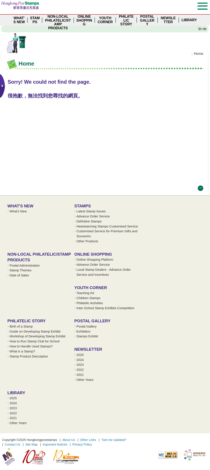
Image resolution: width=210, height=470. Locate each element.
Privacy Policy (82, 444)
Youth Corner (90, 287)
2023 (80, 364)
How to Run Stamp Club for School (35, 341)
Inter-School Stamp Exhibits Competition (105, 308)
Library (16, 392)
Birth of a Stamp (21, 326)
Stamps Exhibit (87, 336)
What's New (20, 206)
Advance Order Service (93, 216)
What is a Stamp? (22, 351)
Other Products (87, 241)
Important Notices (55, 444)
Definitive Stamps (89, 221)
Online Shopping (93, 254)
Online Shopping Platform (95, 259)
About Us (68, 440)
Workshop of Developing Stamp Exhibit (37, 336)
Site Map (31, 444)
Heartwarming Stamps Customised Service (107, 226)
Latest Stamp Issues (91, 211)
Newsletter (88, 349)
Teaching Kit (85, 293)
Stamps (82, 206)
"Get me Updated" (113, 440)
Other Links (88, 440)
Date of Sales (19, 275)
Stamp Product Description (29, 356)
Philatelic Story (26, 321)
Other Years (85, 380)
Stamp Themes (20, 270)
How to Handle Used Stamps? (31, 346)
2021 (80, 374)
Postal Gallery (92, 321)
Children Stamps (88, 298)
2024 (80, 360)
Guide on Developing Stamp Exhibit (35, 331)
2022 (80, 369)
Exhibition (84, 331)
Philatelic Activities (90, 303)
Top (200, 188)
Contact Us (12, 444)
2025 (80, 355)
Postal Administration (25, 265)
